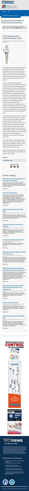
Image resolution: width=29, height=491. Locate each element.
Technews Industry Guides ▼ (10, 15)
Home (4, 11)
